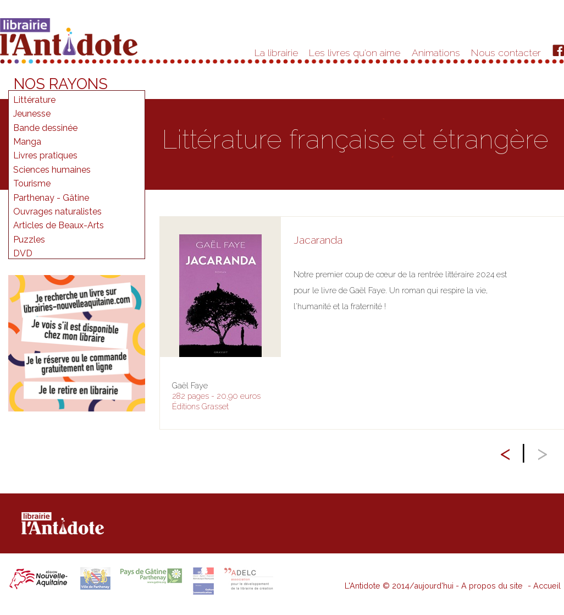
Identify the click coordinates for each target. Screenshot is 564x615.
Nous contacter (506, 52)
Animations (436, 52)
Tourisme (32, 183)
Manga (27, 141)
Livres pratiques (45, 155)
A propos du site (492, 585)
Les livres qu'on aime (354, 52)
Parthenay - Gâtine (51, 198)
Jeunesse (32, 113)
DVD (22, 253)
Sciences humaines (52, 169)
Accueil (547, 585)
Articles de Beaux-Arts (58, 225)
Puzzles (29, 239)
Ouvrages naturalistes (57, 211)
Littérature (34, 100)
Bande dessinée (45, 128)
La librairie (276, 52)
